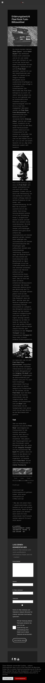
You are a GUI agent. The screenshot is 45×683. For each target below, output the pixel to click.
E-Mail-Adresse (18, 590)
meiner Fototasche (19, 465)
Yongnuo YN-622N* (22, 373)
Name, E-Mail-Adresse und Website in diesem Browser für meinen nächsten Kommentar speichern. (22, 613)
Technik (24, 529)
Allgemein (17, 526)
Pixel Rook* (22, 69)
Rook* (21, 403)
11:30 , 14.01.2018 (17, 531)
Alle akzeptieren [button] (20, 678)
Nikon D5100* (17, 51)
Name (15, 581)
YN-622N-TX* (27, 335)
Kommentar (17, 561)
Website (15, 598)
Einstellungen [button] (8, 678)
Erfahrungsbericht (18, 528)
